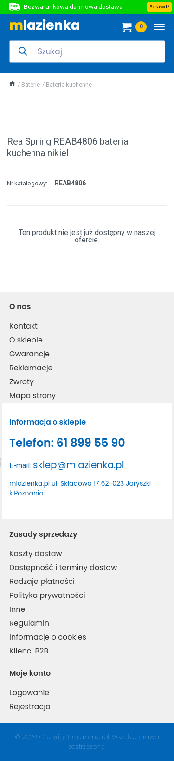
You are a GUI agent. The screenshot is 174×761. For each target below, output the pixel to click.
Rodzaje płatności (42, 581)
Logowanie (29, 692)
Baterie (30, 84)
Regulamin (29, 623)
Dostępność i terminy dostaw (63, 567)
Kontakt (23, 326)
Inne (17, 609)
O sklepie (26, 340)
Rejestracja (30, 706)
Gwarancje (29, 354)
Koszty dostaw (35, 553)
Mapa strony (32, 395)
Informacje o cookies (47, 637)
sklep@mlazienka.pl (78, 464)
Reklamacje (31, 367)
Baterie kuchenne (69, 84)
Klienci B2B (28, 651)
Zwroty (21, 381)
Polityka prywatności (47, 595)
